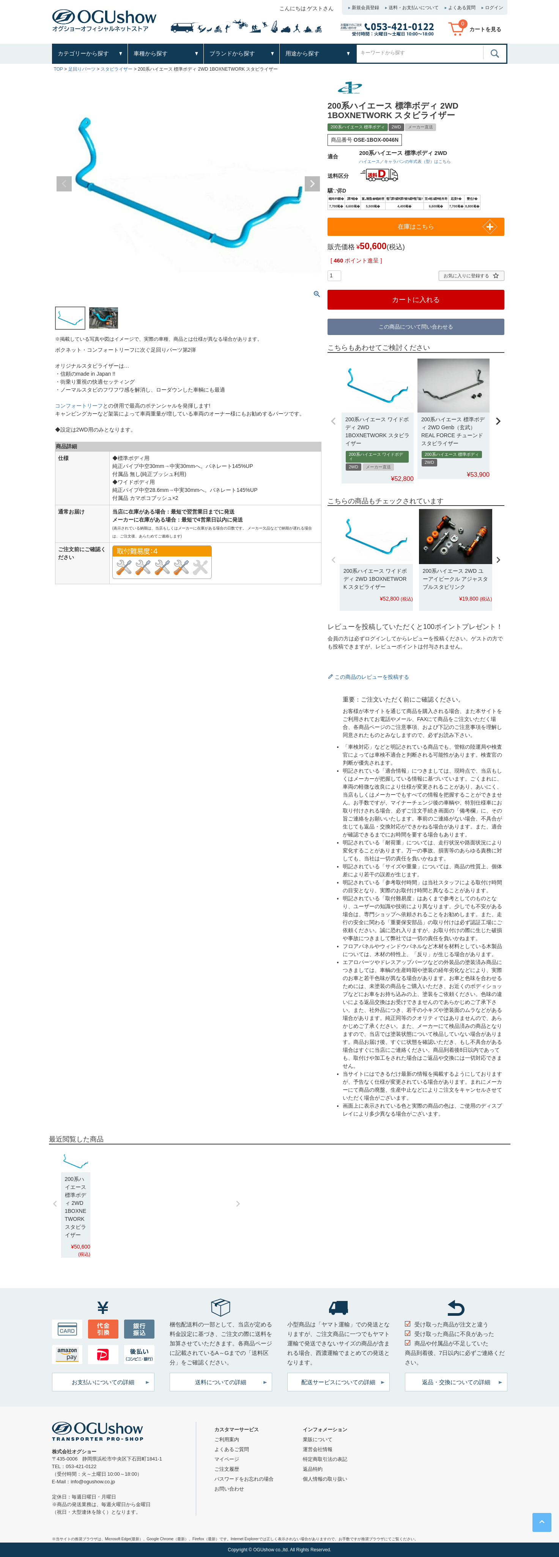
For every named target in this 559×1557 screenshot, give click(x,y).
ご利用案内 (226, 1439)
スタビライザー (116, 69)
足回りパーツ (82, 69)
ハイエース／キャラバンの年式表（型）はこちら (405, 161)
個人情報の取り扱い (325, 1479)
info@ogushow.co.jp (93, 1481)
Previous (64, 183)
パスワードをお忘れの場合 (244, 1479)
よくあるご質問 (231, 1449)
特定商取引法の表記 (325, 1459)
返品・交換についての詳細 (456, 1382)
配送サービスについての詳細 (338, 1382)
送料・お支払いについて (414, 7)
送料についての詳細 (220, 1382)
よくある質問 (462, 7)
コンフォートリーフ (79, 406)
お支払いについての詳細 (103, 1382)
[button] (334, 421)
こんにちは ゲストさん (306, 8)
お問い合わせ (229, 1489)
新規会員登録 (365, 7)
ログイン (494, 7)
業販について (317, 1439)
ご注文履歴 (226, 1469)
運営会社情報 (317, 1449)
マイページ (226, 1459)
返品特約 (313, 1469)
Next (312, 183)
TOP (58, 69)
